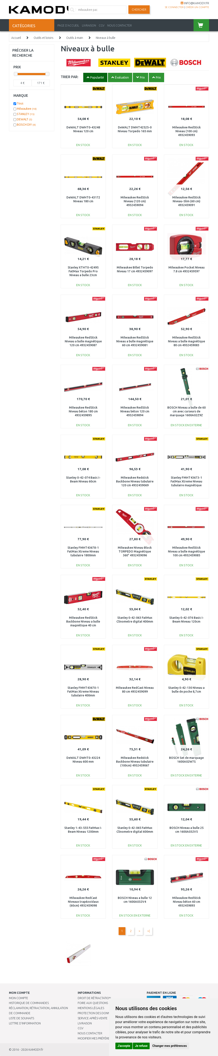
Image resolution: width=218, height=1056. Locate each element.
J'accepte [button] (124, 1046)
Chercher (139, 9)
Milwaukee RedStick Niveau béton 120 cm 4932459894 (134, 411)
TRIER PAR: (69, 77)
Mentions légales (91, 1008)
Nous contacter (90, 1033)
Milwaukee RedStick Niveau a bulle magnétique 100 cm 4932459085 (186, 551)
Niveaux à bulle (105, 37)
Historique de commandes (29, 1003)
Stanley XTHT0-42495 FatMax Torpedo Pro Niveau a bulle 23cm (83, 271)
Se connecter (174, 7)
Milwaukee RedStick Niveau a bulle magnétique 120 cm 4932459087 (83, 341)
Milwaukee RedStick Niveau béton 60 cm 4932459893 (186, 901)
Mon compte (18, 998)
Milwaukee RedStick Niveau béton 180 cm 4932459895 (83, 411)
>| (148, 931)
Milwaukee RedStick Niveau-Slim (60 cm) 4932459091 (186, 201)
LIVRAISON (89, 25)
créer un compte (197, 7)
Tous (20, 103)
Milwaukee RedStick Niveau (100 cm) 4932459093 (186, 131)
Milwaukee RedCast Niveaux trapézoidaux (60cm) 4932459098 (83, 901)
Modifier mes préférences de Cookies (106, 1038)
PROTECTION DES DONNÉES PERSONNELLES (107, 1013)
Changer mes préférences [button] (169, 1046)
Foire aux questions (93, 1003)
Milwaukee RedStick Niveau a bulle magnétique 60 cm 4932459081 (134, 341)
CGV (102, 25)
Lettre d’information (25, 1023)
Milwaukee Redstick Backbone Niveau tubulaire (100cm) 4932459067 (134, 761)
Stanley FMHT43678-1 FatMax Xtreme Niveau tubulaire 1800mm (83, 551)
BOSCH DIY (26, 124)
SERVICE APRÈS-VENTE (93, 1018)
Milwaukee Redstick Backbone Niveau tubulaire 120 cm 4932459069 (134, 481)
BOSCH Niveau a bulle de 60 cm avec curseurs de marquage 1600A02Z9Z (186, 411)
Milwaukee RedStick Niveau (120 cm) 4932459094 (134, 201)
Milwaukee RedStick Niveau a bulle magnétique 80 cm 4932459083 (186, 341)
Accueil (16, 37)
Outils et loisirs (43, 37)
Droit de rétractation (94, 998)
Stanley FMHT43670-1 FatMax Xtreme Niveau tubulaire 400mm (83, 691)
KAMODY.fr (36, 1049)
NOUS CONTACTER (119, 25)
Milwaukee (27, 108)
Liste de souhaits (21, 1018)
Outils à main (74, 37)
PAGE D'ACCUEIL (68, 25)
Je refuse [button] (141, 1046)
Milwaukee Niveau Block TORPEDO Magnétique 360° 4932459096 (135, 551)
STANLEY (25, 114)
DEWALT (24, 119)
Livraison (85, 1023)
